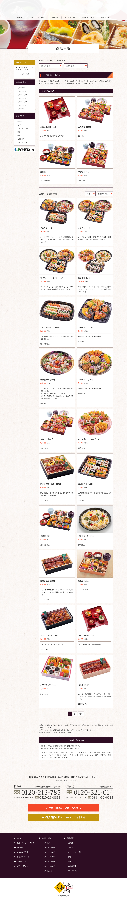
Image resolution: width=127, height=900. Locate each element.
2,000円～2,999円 (22, 95)
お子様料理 (20, 139)
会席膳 (19, 121)
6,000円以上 (21, 109)
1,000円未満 (21, 88)
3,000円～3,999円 (22, 98)
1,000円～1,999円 (22, 91)
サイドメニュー (22, 142)
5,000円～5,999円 (22, 105)
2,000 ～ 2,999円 (49, 852)
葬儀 (18, 132)
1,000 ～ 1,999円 (49, 847)
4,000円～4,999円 (22, 102)
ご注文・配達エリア (101, 5)
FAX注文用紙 (24, 74)
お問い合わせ (105, 17)
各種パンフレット (88, 17)
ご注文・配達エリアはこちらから (63, 808)
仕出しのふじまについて (37, 17)
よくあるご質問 (70, 17)
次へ (80, 714)
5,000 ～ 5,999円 (49, 866)
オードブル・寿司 (22, 128)
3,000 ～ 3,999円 (49, 856)
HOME (19, 17)
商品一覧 (55, 17)
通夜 (18, 135)
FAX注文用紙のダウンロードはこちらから (63, 817)
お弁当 (19, 125)
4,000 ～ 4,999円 (49, 861)
